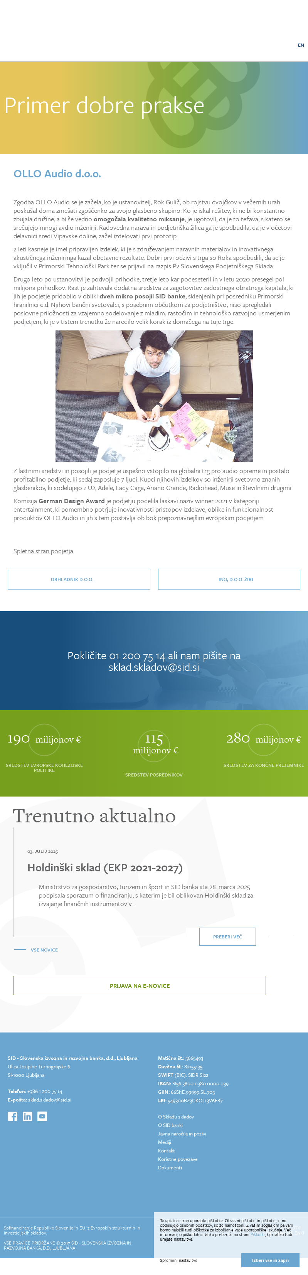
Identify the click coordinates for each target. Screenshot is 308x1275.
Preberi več (227, 936)
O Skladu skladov (176, 1116)
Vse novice (44, 949)
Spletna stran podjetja (43, 551)
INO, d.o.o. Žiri (236, 579)
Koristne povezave (178, 1159)
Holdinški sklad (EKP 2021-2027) (105, 867)
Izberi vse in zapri (270, 1260)
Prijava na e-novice (140, 985)
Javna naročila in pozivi (182, 1133)
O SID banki (170, 1125)
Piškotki (258, 1234)
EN (301, 44)
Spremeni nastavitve (178, 1260)
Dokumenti (170, 1167)
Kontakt (166, 1150)
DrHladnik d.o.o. (72, 579)
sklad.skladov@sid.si (154, 666)
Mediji (164, 1142)
